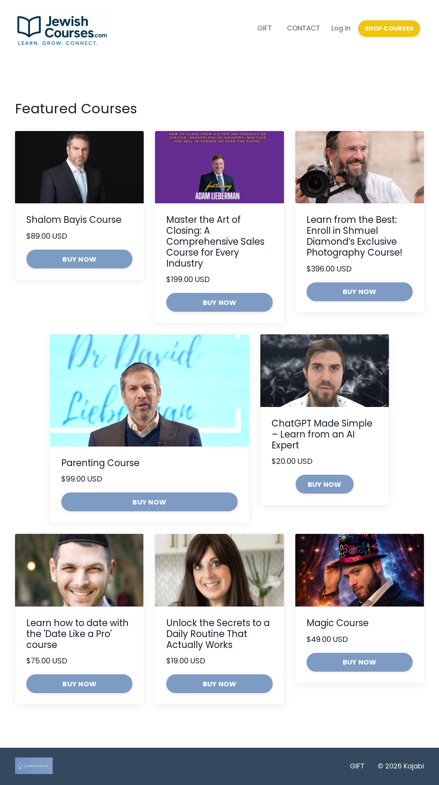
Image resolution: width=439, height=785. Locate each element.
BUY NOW (79, 259)
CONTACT (303, 28)
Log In (341, 28)
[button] (325, 483)
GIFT (264, 28)
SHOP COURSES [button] (389, 28)
